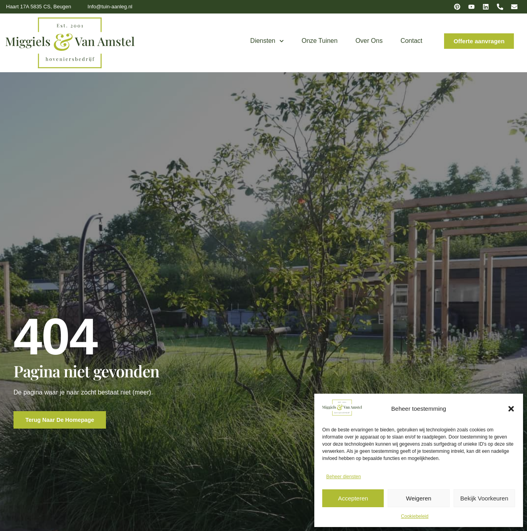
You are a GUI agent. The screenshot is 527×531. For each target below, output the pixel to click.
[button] (511, 409)
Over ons (369, 40)
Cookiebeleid (414, 516)
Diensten (267, 41)
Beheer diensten (343, 476)
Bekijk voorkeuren (484, 498)
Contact (411, 40)
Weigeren (418, 498)
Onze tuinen (320, 40)
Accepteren (353, 498)
